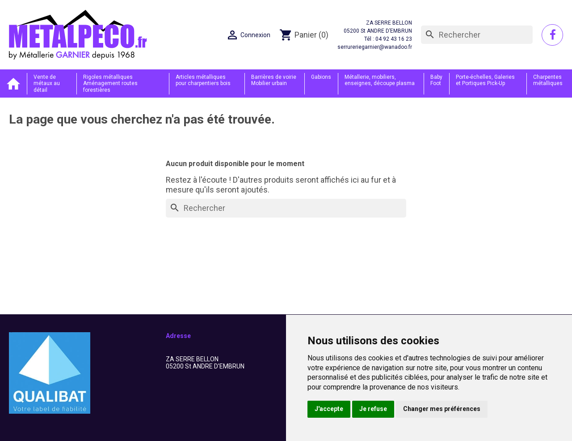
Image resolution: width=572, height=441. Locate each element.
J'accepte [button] (329, 408)
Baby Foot (436, 80)
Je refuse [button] (373, 408)
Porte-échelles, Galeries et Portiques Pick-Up (485, 80)
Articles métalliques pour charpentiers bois (203, 80)
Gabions (321, 77)
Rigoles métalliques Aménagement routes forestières (110, 83)
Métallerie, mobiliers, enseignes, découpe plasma (380, 80)
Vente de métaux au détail (47, 83)
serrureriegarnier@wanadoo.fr (374, 47)
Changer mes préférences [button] (441, 408)
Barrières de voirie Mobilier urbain (273, 80)
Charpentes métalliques (548, 80)
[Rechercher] (477, 35)
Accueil (13, 83)
